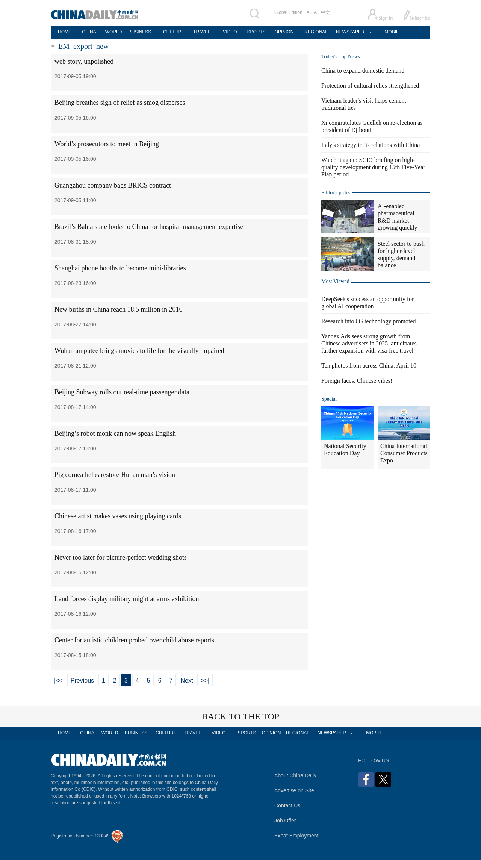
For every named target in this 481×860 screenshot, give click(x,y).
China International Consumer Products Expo (404, 453)
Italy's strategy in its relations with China (370, 145)
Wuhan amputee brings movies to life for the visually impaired (139, 350)
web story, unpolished (83, 61)
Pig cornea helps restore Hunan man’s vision (114, 474)
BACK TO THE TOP (241, 716)
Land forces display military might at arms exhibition (126, 599)
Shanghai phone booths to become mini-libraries (120, 268)
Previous (82, 680)
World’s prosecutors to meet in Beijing (106, 144)
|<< (58, 680)
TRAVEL (201, 32)
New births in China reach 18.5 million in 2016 (118, 309)
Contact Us (287, 805)
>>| (205, 680)
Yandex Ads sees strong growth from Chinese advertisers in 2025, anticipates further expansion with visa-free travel (369, 343)
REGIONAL (316, 32)
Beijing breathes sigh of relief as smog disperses (119, 102)
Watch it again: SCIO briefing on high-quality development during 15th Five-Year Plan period (373, 167)
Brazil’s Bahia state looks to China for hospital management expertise (148, 226)
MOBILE (392, 32)
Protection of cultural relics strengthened (370, 85)
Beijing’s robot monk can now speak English (115, 433)
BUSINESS (140, 32)
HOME (64, 32)
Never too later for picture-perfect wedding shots (120, 557)
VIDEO (230, 32)
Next (186, 680)
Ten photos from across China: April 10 (368, 365)
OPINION (284, 32)
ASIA (312, 12)
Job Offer (285, 821)
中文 (325, 12)
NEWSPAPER (350, 32)
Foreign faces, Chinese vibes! (356, 380)
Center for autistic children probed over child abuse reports (134, 640)
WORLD (113, 32)
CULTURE (173, 32)
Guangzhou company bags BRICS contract (112, 185)
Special (329, 399)
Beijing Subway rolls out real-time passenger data (121, 392)
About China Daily (295, 775)
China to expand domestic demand (362, 70)
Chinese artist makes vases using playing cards (117, 516)
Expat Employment (296, 836)
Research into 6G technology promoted (368, 321)
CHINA (89, 32)
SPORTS (256, 32)
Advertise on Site (294, 790)
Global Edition (288, 12)
